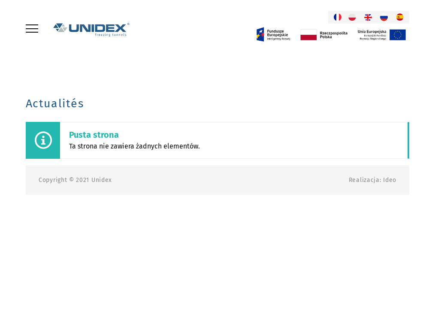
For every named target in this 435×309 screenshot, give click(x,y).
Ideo (389, 180)
